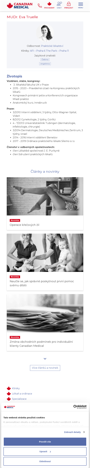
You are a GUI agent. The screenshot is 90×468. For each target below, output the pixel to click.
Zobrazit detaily (72, 432)
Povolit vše (45, 441)
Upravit (45, 451)
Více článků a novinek (45, 367)
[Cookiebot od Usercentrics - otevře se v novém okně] (73, 407)
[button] (59, 6)
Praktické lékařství (52, 46)
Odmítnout (45, 461)
